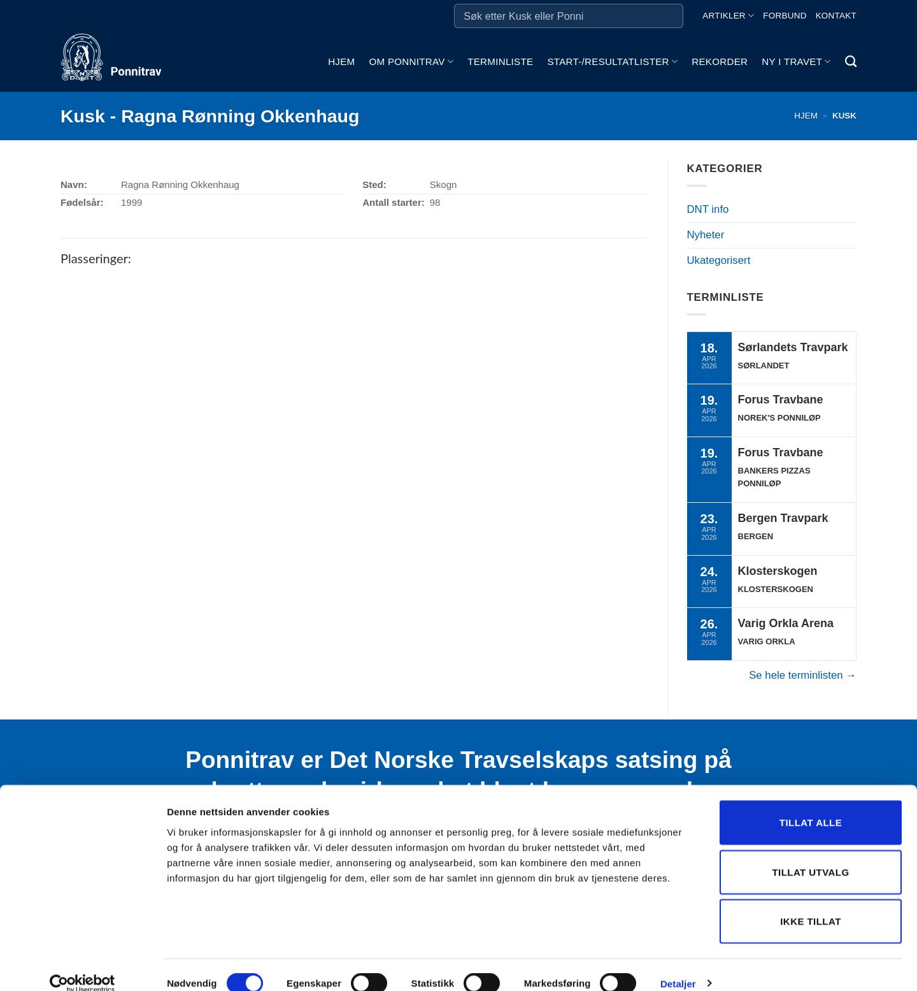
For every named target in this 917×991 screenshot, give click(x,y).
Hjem (341, 61)
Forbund (784, 15)
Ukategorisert (719, 260)
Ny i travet (796, 61)
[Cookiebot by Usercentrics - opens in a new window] (82, 966)
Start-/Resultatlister (612, 61)
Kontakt (836, 15)
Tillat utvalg (810, 854)
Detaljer (678, 965)
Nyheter (706, 235)
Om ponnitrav (411, 61)
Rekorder (720, 61)
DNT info (708, 209)
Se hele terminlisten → (803, 675)
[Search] (851, 61)
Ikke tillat (810, 903)
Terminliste (500, 61)
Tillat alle (810, 804)
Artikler (728, 16)
